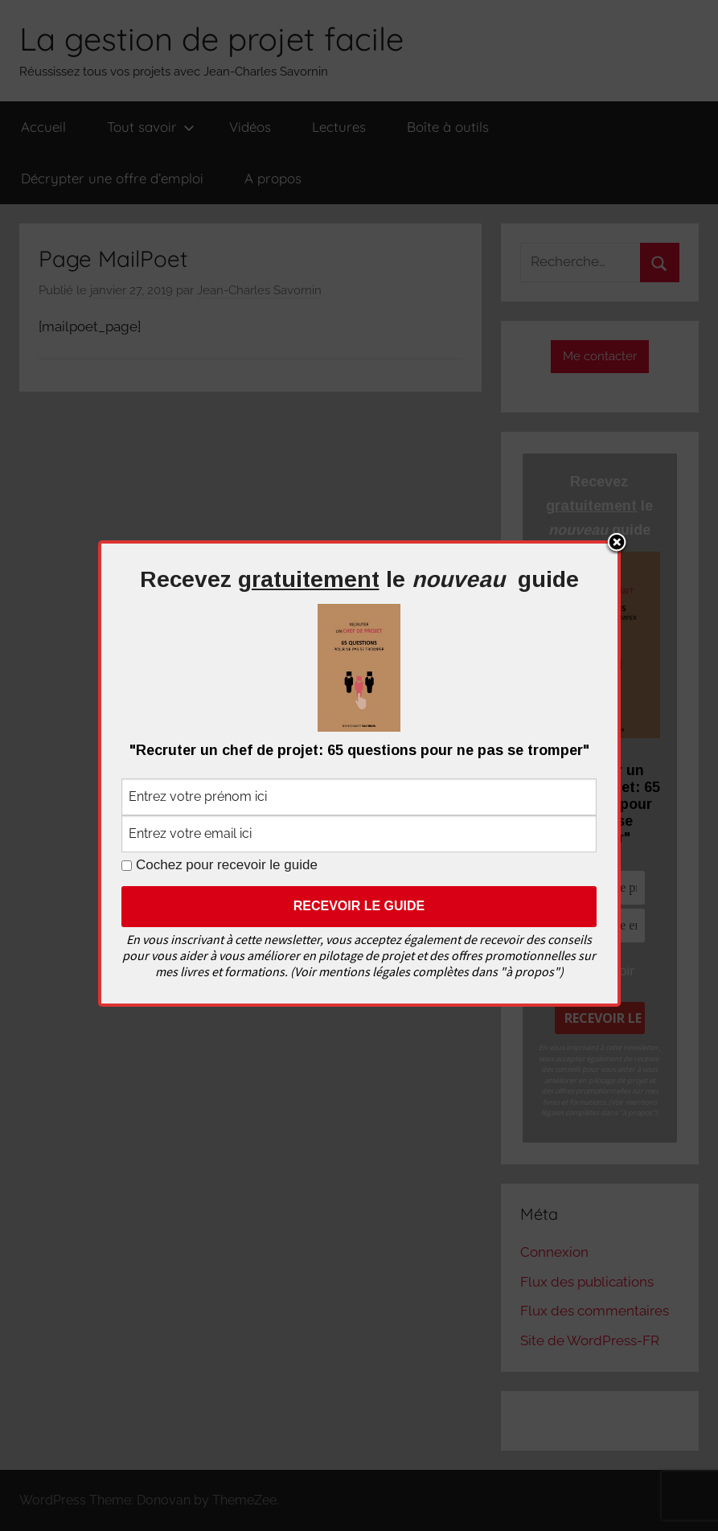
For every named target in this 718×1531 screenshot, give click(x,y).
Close (617, 544)
